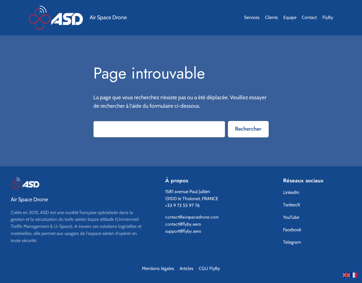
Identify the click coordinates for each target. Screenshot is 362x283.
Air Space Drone (108, 17)
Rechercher (248, 129)
